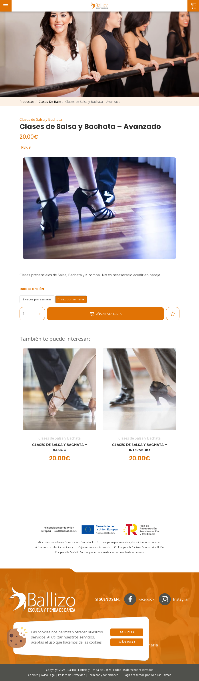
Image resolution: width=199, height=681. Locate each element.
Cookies (33, 675)
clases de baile (50, 101)
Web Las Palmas (161, 675)
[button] (59, 408)
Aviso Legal (48, 675)
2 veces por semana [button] (37, 299)
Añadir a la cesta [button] (105, 313)
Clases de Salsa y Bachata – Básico (59, 447)
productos (27, 101)
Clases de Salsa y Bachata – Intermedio (139, 447)
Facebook (139, 599)
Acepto (126, 632)
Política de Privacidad (71, 675)
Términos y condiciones (103, 675)
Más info (126, 642)
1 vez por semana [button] (71, 299)
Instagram (174, 599)
